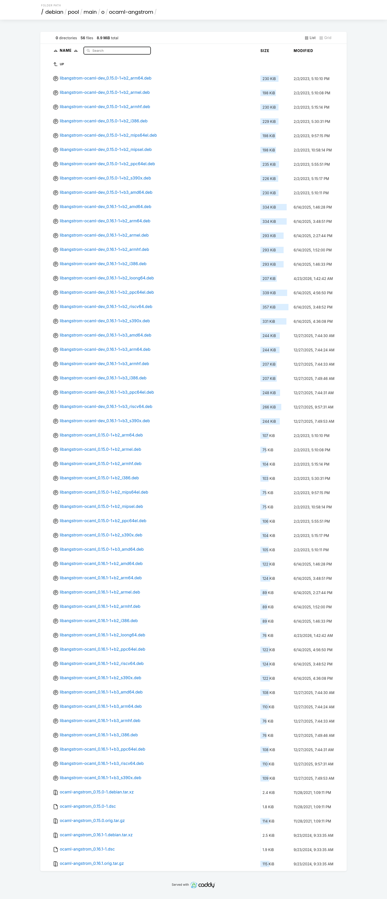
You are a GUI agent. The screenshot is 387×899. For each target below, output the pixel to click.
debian (54, 12)
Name (70, 50)
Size (264, 50)
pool (73, 12)
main (90, 12)
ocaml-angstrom (131, 12)
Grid (325, 37)
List (310, 37)
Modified (303, 50)
